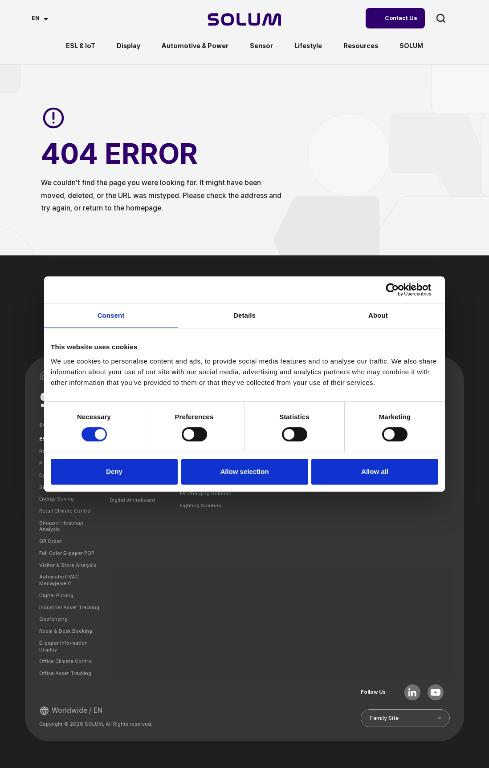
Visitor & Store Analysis (67, 565)
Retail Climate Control (65, 511)
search (441, 18)
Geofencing (53, 619)
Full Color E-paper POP (66, 553)
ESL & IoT (80, 46)
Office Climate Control (66, 661)
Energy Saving (56, 499)
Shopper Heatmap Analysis (61, 526)
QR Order (50, 541)
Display (128, 46)
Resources (360, 46)
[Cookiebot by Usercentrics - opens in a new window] (399, 289)
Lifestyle (308, 46)
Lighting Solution (200, 505)
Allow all (374, 471)
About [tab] (378, 315)
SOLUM (411, 46)
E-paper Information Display (63, 646)
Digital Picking (56, 595)
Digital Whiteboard (132, 500)
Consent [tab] (111, 315)
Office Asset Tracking (65, 673)
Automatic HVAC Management (59, 580)
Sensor (261, 46)
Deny (114, 471)
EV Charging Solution (206, 493)
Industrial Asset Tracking (69, 607)
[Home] (244, 20)
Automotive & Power (195, 46)
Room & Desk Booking (65, 631)
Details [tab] (244, 315)
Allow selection (244, 471)
